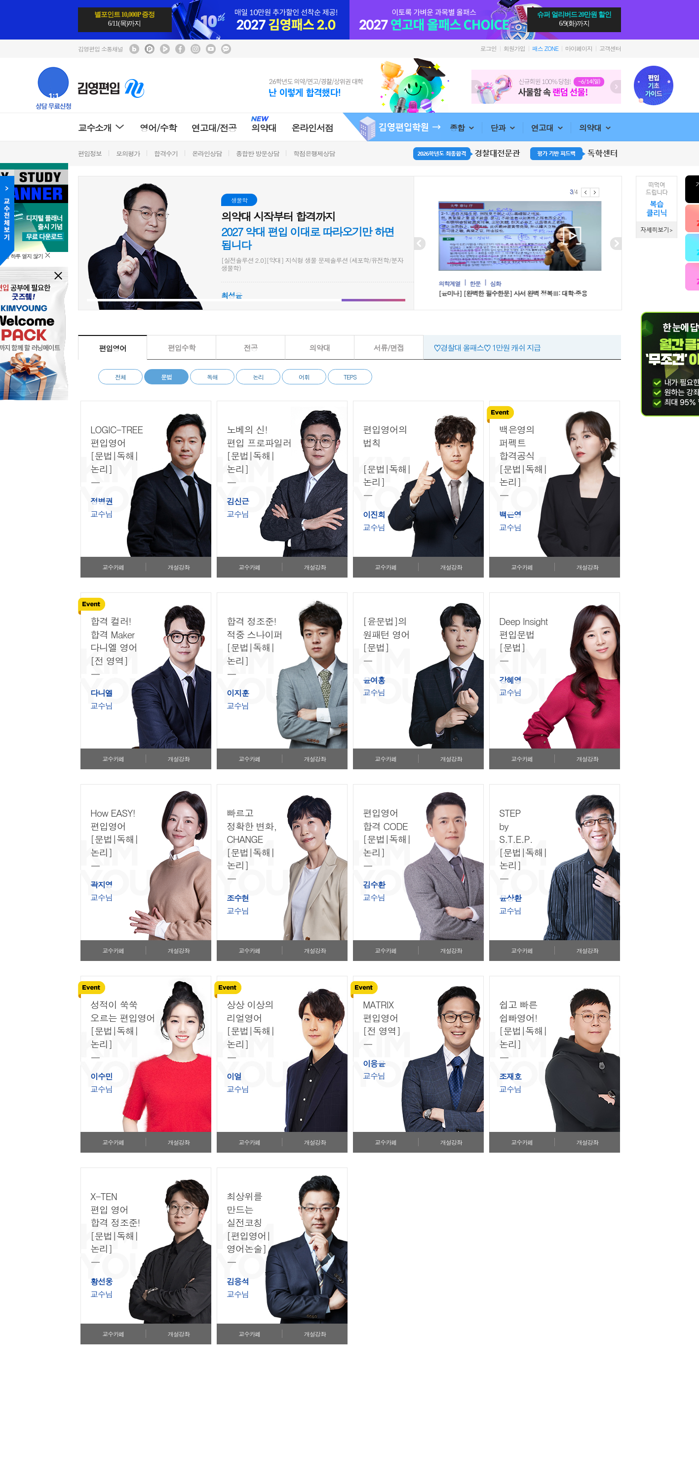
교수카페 (113, 567)
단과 (502, 127)
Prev (476, 86)
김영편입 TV (165, 49)
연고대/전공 (214, 128)
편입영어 (112, 348)
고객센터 (610, 48)
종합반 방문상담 (257, 153)
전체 (120, 377)
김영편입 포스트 (150, 49)
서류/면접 (389, 347)
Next (615, 86)
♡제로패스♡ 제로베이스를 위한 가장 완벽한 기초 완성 (517, 344)
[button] (119, 300)
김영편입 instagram (195, 49)
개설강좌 (179, 567)
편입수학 (181, 347)
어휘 (304, 377)
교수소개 (101, 128)
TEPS (350, 377)
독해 (212, 377)
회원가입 (514, 48)
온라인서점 (312, 128)
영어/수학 (158, 128)
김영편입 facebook (180, 49)
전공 (251, 347)
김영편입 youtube (211, 49)
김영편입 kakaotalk (226, 49)
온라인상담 (207, 153)
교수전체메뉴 (7, 221)
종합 (462, 127)
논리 (258, 377)
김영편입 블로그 (134, 49)
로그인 (488, 48)
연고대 (547, 127)
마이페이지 (578, 48)
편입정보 (90, 153)
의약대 (595, 127)
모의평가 (128, 153)
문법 (166, 377)
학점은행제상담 (314, 153)
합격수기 (166, 153)
